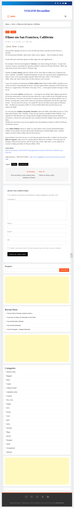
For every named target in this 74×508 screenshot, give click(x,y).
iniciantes (9, 428)
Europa (8, 412)
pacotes (8, 436)
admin (9, 41)
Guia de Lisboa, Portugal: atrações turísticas (19, 313)
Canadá (8, 384)
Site (8, 240)
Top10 (8, 444)
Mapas (8, 432)
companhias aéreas (11, 392)
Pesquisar (8, 266)
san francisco (23, 164)
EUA (7, 32)
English (8, 404)
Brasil (8, 380)
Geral (13, 32)
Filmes (14, 164)
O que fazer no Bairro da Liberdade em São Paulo (21, 317)
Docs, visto (9, 400)
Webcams (9, 452)
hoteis (8, 424)
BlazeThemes (60, 503)
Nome (9, 223)
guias (8, 420)
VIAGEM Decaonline (37, 10)
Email (9, 231)
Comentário (11, 199)
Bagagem (9, 376)
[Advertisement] (37, 289)
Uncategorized (10, 448)
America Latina (10, 372)
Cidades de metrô (11, 388)
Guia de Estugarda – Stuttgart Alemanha (18, 329)
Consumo (9, 396)
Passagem (9, 440)
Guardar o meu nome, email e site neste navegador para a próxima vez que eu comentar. (35, 248)
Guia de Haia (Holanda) (14, 325)
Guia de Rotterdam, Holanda (15, 321)
